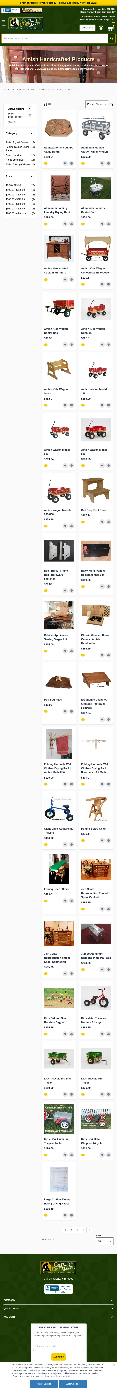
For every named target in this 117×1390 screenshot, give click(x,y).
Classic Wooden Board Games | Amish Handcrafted (95, 639)
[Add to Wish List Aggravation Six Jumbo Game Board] (65, 163)
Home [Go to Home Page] (6, 90)
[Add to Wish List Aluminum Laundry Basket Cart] (102, 224)
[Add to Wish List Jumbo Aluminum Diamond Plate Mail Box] (102, 969)
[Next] (89, 1230)
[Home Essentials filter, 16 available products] (20, 160)
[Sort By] (96, 104)
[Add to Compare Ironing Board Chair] (108, 840)
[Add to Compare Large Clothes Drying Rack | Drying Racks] (71, 1215)
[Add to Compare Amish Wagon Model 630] (108, 465)
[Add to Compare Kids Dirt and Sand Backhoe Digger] (71, 1034)
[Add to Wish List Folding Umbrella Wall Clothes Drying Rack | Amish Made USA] (65, 784)
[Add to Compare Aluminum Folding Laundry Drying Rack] (71, 224)
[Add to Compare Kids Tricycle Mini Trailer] (108, 1094)
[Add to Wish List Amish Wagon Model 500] (65, 465)
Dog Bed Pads (53, 699)
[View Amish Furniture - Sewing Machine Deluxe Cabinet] (45, 163)
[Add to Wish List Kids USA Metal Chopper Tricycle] (102, 1155)
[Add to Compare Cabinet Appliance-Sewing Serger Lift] (71, 651)
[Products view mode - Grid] (45, 104)
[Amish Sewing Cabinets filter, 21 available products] (20, 164)
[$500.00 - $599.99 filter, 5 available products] (20, 208)
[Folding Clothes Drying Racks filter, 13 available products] (20, 149)
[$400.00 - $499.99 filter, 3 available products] (20, 204)
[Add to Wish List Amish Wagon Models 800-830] (65, 526)
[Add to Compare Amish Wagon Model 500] (71, 465)
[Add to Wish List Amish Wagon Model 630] (102, 465)
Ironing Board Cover (56, 889)
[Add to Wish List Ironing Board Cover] (65, 900)
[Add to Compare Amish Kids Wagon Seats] (71, 405)
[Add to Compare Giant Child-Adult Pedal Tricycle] (71, 844)
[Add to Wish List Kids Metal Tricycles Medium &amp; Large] (102, 1034)
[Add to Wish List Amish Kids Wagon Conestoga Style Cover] (102, 284)
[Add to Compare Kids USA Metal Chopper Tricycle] (108, 1155)
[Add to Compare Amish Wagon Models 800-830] (71, 526)
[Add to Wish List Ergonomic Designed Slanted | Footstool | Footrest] (102, 719)
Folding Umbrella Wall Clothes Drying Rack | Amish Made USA (57, 768)
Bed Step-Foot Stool (93, 510)
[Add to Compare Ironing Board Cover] (71, 900)
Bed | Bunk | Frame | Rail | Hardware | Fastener (56, 574)
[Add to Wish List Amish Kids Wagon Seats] (65, 405)
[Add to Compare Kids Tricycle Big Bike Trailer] (71, 1094)
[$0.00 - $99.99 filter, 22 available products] (20, 185)
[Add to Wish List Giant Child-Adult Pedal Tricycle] (65, 844)
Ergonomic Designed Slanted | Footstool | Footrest (94, 703)
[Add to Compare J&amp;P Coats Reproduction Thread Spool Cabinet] (108, 909)
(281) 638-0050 (64, 1278)
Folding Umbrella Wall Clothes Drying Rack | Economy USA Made (95, 768)
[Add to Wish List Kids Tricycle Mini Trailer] (102, 1094)
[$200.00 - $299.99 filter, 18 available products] (20, 194)
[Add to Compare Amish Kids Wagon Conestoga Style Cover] (108, 284)
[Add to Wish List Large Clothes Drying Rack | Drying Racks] (65, 1215)
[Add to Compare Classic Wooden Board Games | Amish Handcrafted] (108, 655)
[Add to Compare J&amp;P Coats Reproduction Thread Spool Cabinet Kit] (71, 973)
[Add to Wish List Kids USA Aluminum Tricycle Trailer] (65, 1155)
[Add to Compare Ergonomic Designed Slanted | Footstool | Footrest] (108, 719)
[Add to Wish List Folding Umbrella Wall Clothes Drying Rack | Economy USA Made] (102, 784)
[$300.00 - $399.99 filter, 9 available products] (20, 199)
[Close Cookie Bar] (114, 1365)
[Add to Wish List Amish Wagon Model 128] (102, 405)
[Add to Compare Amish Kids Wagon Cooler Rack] (71, 344)
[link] (65, 1230)
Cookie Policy (33, 1370)
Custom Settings (73, 1384)
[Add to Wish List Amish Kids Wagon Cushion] (102, 344)
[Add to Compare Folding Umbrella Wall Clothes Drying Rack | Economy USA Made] (108, 784)
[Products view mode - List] (49, 104)
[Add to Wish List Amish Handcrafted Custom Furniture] (65, 279)
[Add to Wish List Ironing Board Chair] (102, 840)
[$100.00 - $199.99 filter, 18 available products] (20, 190)
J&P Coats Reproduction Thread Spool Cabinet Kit (57, 957)
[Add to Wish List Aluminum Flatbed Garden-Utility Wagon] (102, 163)
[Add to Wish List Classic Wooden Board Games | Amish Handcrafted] (102, 655)
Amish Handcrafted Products (58, 90)
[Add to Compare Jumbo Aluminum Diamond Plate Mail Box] (108, 969)
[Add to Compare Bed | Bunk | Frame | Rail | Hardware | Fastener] (71, 590)
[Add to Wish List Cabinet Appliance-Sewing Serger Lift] (65, 651)
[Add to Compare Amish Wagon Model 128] (108, 405)
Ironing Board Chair (93, 828)
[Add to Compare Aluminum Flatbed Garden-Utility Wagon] (108, 163)
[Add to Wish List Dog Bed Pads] (65, 711)
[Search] (111, 38)
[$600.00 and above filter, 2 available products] (20, 213)
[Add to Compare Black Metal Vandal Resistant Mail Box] (108, 586)
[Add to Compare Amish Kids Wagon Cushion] (108, 344)
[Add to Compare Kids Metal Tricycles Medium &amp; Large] (108, 1034)
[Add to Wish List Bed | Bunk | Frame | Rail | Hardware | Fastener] (65, 590)
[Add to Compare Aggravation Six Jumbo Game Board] (71, 163)
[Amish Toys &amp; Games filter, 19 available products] (20, 142)
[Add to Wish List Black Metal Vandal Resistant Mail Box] (102, 586)
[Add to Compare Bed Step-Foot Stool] (108, 521)
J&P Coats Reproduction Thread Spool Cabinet (94, 893)
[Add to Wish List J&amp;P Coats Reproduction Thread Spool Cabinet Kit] (65, 973)
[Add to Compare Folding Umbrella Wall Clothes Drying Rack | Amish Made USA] (71, 784)
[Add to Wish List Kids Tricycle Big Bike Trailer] (65, 1094)
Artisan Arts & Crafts (25, 90)
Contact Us (87, 27)
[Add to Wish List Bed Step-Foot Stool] (102, 521)
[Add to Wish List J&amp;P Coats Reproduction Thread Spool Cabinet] (102, 909)
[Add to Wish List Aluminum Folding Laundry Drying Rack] (65, 224)
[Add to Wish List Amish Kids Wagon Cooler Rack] (65, 344)
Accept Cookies (44, 1384)
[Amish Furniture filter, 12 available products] (20, 155)
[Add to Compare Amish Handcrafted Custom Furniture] (71, 279)
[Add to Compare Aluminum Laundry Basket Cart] (108, 224)
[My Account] (101, 28)
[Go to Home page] (42, 23)
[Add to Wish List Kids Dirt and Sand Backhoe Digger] (65, 1034)
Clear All (12, 122)
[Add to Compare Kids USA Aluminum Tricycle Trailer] (71, 1155)
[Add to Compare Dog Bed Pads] (71, 711)
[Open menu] (3, 23)
